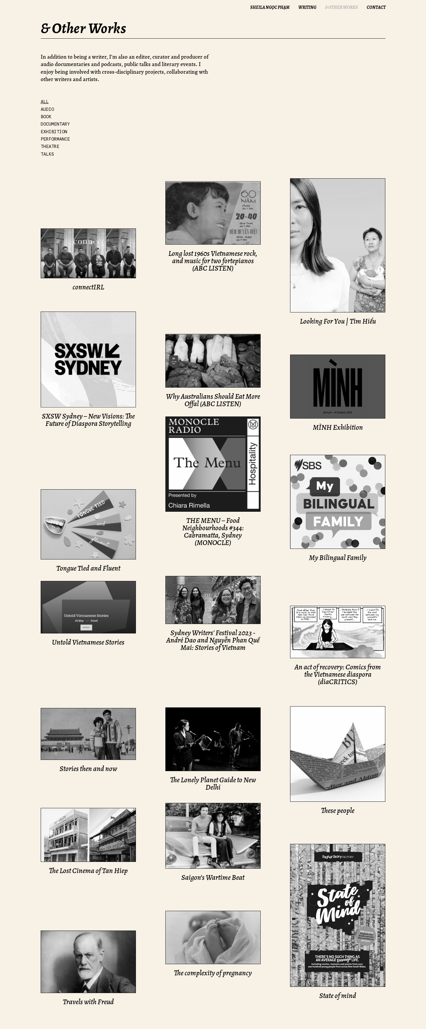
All (45, 101)
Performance (55, 139)
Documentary (55, 124)
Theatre (50, 146)
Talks (47, 154)
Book (46, 116)
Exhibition (54, 131)
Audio (47, 109)
